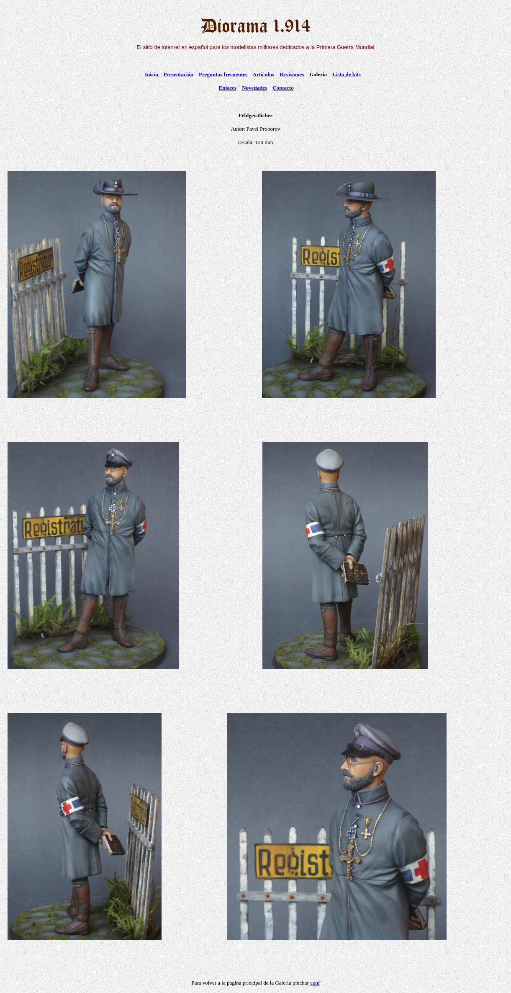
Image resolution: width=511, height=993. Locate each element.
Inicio (152, 74)
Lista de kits (346, 74)
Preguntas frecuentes (223, 74)
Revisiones (292, 74)
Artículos (263, 74)
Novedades (254, 88)
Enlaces (228, 88)
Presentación (178, 74)
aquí (314, 983)
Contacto (283, 88)
